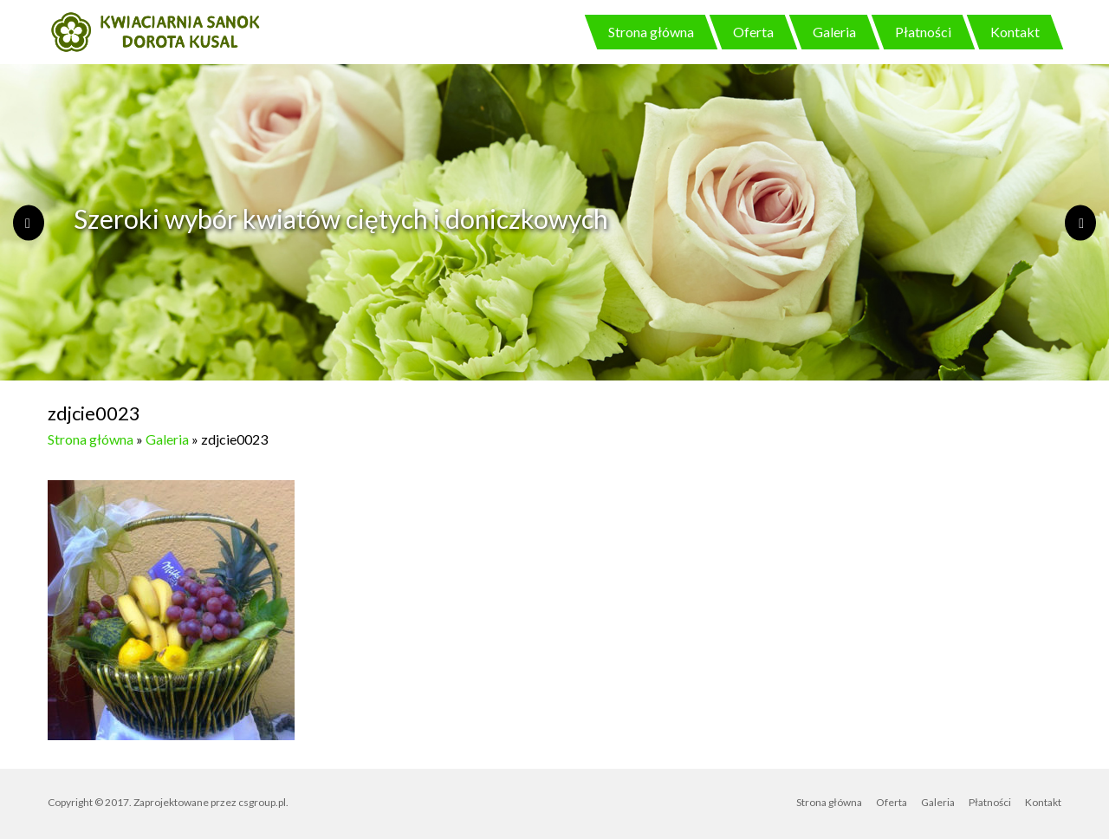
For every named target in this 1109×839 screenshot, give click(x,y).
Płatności (923, 31)
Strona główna (651, 31)
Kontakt (1015, 31)
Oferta (753, 31)
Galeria (834, 31)
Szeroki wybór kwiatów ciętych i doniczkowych (341, 218)
